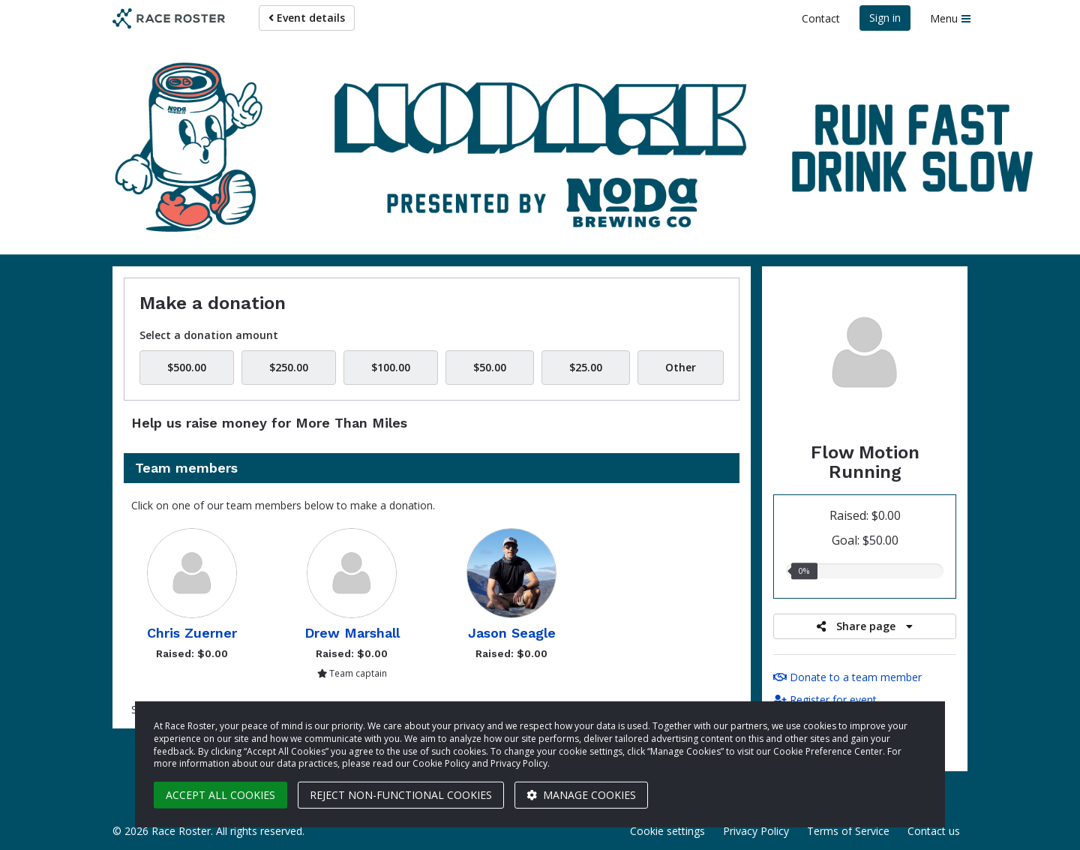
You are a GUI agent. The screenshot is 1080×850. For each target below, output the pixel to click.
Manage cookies (581, 795)
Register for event (825, 699)
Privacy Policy (756, 831)
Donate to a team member (847, 677)
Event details (306, 18)
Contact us (934, 831)
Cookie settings (667, 831)
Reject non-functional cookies (401, 795)
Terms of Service (848, 831)
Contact (821, 18)
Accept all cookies (220, 795)
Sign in (885, 18)
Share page (865, 626)
